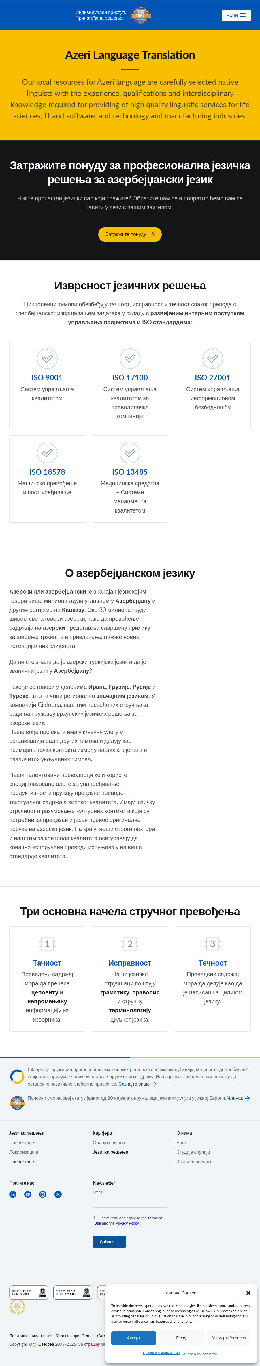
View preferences (228, 1338)
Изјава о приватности (200, 1354)
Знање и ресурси (194, 1161)
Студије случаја (193, 1151)
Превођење (21, 1161)
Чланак (235, 1097)
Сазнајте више (134, 1083)
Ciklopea (40, 15)
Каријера (102, 1132)
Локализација (23, 1151)
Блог (181, 1142)
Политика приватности (30, 1335)
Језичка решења (110, 1151)
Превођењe (21, 1142)
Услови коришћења (74, 1335)
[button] (248, 1293)
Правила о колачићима (161, 1353)
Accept (133, 1338)
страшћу (92, 1344)
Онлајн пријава (109, 1142)
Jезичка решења (26, 1132)
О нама (184, 1132)
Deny (181, 1338)
